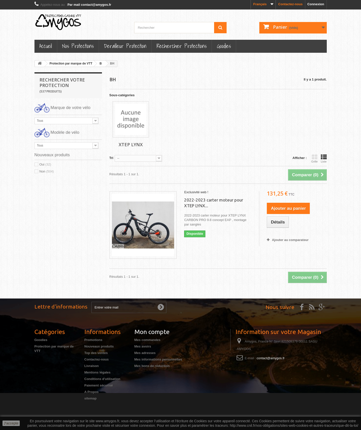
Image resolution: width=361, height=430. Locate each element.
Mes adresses (145, 353)
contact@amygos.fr (271, 358)
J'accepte (11, 423)
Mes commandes (147, 340)
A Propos (91, 392)
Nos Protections (78, 46)
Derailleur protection (125, 46)
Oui (45, 164)
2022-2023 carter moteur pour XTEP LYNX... (213, 203)
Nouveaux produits (99, 346)
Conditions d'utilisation (102, 379)
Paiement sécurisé (98, 385)
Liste (324, 158)
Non (46, 171)
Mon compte (152, 331)
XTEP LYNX (131, 145)
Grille (314, 158)
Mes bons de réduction (152, 366)
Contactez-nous (290, 4)
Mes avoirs (142, 346)
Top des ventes (96, 353)
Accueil (45, 46)
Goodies (224, 46)
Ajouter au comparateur (290, 240)
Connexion (315, 4)
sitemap (90, 398)
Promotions (93, 340)
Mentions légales (97, 372)
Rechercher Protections (182, 46)
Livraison (91, 366)
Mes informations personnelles (158, 359)
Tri (111, 158)
